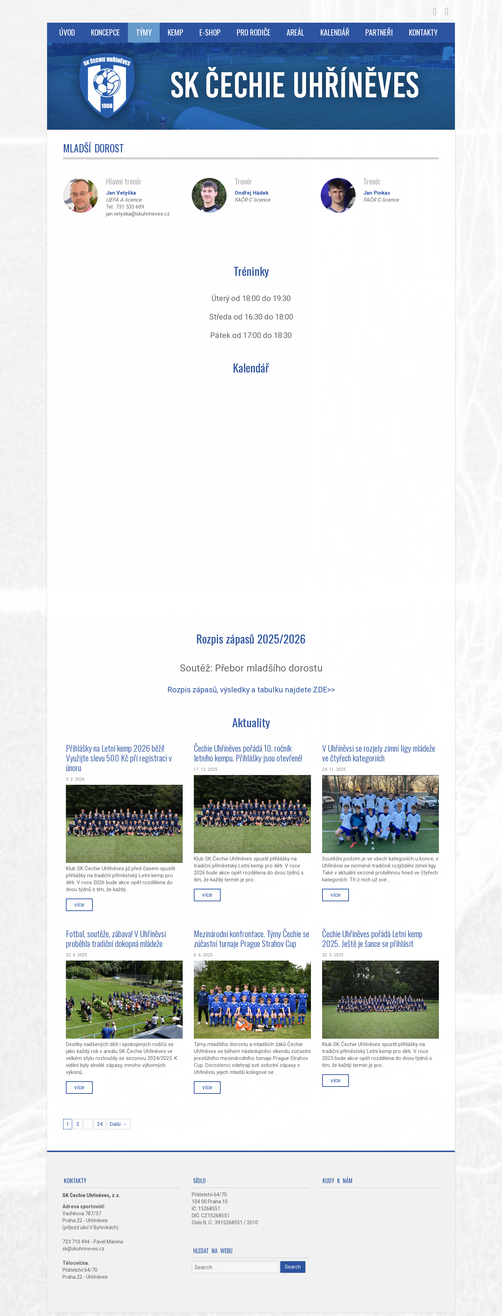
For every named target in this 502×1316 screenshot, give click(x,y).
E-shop (210, 32)
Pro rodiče (254, 32)
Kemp (175, 32)
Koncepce (105, 32)
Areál (295, 32)
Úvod (67, 32)
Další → (118, 1124)
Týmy (144, 32)
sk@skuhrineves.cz (83, 1248)
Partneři (379, 32)
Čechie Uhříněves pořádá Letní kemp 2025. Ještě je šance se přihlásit (372, 938)
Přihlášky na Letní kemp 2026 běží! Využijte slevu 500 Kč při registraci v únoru (119, 758)
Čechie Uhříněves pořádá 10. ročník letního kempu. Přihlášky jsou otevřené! (248, 753)
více (79, 904)
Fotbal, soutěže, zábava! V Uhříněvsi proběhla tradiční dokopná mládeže (116, 938)
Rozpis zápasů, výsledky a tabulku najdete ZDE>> (251, 689)
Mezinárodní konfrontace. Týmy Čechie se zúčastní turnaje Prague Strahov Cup (251, 938)
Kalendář (334, 32)
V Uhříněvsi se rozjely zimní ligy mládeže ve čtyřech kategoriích (378, 753)
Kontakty (423, 32)
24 (99, 1124)
